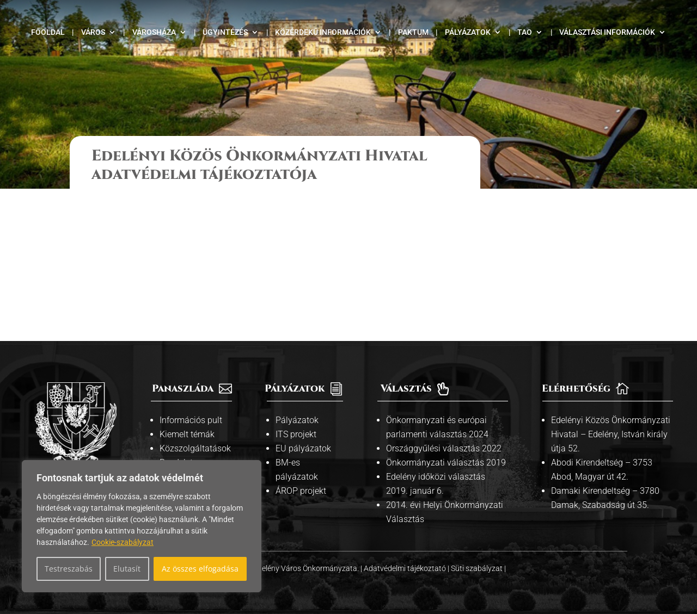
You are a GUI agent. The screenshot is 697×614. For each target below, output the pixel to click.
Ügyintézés (225, 32)
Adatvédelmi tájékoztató (406, 568)
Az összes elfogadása (200, 568)
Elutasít (126, 568)
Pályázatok (468, 32)
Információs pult (191, 420)
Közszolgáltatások (195, 448)
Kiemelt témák (187, 434)
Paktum (413, 32)
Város (93, 32)
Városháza (154, 32)
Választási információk (607, 32)
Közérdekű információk (323, 32)
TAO (524, 32)
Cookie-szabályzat (122, 542)
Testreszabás (69, 568)
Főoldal (48, 32)
